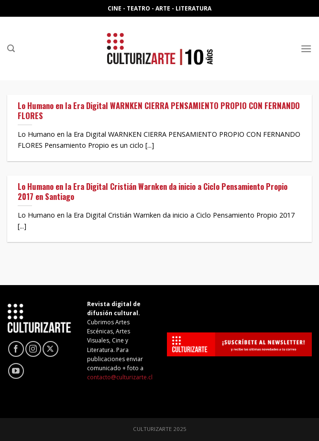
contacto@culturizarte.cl (120, 377)
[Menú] (306, 48)
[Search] (11, 48)
